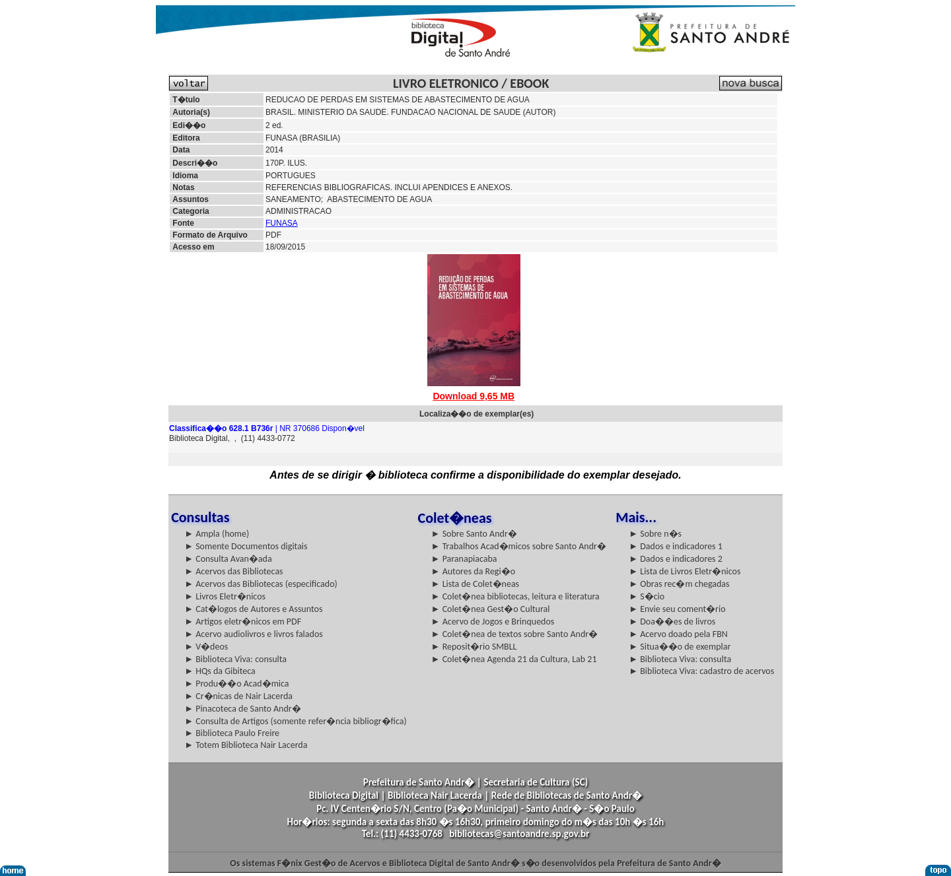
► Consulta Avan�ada (227, 558)
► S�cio (646, 596)
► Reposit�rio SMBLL (474, 646)
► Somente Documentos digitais (245, 546)
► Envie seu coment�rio (677, 609)
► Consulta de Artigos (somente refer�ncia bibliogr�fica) (295, 721)
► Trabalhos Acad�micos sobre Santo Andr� (518, 546)
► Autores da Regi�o (473, 571)
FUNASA (281, 223)
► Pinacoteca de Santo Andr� (242, 708)
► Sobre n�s (655, 533)
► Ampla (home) (216, 533)
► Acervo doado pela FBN (678, 634)
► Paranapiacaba (464, 558)
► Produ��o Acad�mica (236, 683)
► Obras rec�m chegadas (679, 584)
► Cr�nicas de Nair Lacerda (238, 696)
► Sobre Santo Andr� (474, 533)
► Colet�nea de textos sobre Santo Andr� (514, 634)
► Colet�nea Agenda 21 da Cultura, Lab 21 (514, 659)
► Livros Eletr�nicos (224, 596)
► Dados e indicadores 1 (675, 546)
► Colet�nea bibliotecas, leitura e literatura (515, 596)
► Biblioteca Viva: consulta (235, 659)
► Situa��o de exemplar (679, 646)
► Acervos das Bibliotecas (233, 571)
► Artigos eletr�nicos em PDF (242, 621)
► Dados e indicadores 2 (675, 558)
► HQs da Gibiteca (220, 671)
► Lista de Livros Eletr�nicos (684, 571)
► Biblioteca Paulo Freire (231, 733)
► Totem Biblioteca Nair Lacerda (245, 745)
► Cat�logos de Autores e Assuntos (253, 609)
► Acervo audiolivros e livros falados (253, 634)
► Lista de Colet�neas (475, 584)
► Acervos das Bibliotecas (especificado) (260, 584)
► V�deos (206, 646)
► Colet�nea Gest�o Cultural (490, 609)
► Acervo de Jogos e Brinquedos (493, 621)
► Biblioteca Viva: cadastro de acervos (701, 671)
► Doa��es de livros (672, 621)
